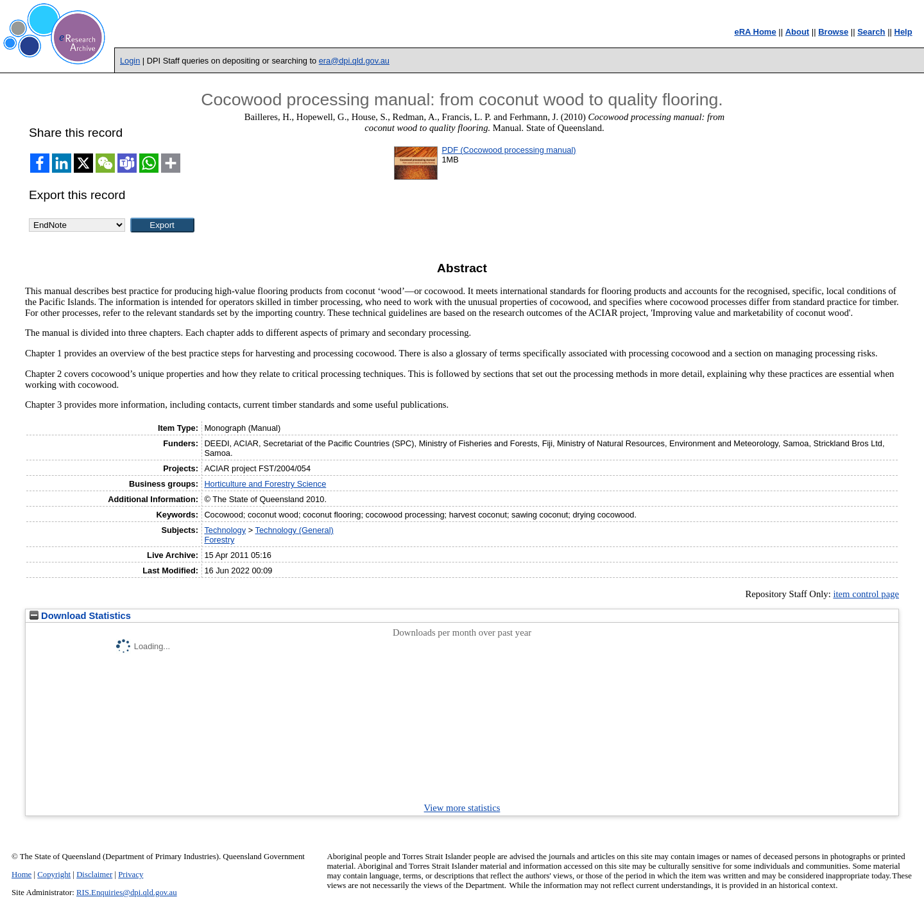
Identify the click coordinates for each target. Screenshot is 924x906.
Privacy (130, 874)
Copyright (54, 874)
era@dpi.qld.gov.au (354, 60)
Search (871, 32)
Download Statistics (80, 616)
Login (130, 60)
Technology (225, 530)
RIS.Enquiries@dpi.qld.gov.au (126, 892)
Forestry (219, 539)
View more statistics (462, 808)
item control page (866, 594)
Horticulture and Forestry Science (265, 484)
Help (903, 32)
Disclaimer (94, 874)
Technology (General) (294, 530)
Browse (833, 32)
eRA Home (755, 32)
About (797, 32)
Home (21, 874)
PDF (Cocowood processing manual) (508, 150)
